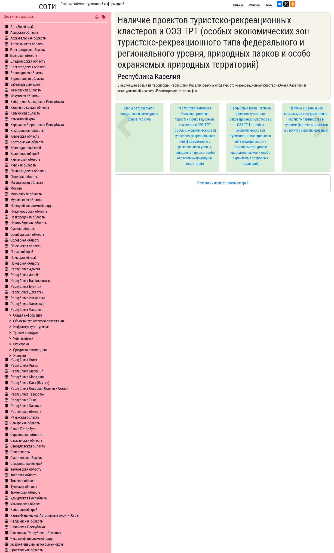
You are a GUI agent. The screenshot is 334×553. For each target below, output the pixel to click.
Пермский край (21, 252)
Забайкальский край (25, 84)
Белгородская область (27, 50)
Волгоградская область (28, 67)
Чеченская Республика (27, 527)
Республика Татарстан (27, 394)
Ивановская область (25, 90)
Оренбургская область (27, 234)
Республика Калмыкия (27, 304)
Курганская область (25, 159)
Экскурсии (21, 344)
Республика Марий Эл (26, 371)
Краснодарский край (25, 148)
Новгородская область (27, 217)
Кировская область (24, 136)
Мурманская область (26, 200)
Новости (19, 356)
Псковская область (25, 263)
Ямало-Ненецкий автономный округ (37, 544)
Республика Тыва (23, 400)
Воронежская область (27, 78)
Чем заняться (23, 338)
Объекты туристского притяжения (38, 321)
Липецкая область (24, 177)
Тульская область (23, 486)
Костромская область (27, 142)
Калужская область (25, 113)
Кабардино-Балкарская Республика (37, 102)
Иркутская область (24, 96)
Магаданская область (26, 182)
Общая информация (27, 315)
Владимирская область (27, 61)
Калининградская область (29, 107)
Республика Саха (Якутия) (29, 383)
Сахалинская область (26, 440)
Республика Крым (24, 365)
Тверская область (23, 475)
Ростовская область (25, 411)
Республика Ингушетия (27, 298)
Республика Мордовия (27, 377)
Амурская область (24, 32)
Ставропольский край (26, 463)
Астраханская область (27, 44)
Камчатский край (22, 119)
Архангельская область (28, 38)
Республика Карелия (26, 309)
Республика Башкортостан (30, 280)
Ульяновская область (26, 504)
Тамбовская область (25, 469)
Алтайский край (22, 26)
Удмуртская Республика (28, 498)
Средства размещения (30, 350)
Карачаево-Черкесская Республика (37, 125)
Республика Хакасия (25, 406)
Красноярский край (24, 153)
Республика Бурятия (25, 286)
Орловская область (25, 240)
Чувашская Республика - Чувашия (35, 533)
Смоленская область (26, 458)
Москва (16, 188)
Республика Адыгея (25, 269)
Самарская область (25, 423)
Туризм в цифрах (25, 332)
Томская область (23, 481)
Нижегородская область (28, 211)
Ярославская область (26, 550)
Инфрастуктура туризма (31, 327)
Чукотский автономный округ (32, 538)
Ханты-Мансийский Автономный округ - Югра (44, 515)
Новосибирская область (28, 223)
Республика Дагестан (26, 292)
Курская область (23, 165)
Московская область (26, 194)
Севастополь (20, 452)
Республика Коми (23, 359)
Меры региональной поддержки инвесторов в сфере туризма (139, 113)
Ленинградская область (28, 171)
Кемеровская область (27, 130)
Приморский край (23, 257)
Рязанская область (24, 417)
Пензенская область (25, 246)
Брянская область (23, 55)
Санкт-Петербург (23, 429)
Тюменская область (25, 492)
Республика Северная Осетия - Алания (39, 388)
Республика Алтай (24, 275)
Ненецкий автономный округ (31, 205)
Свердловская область (27, 446)
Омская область (22, 229)
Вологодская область (26, 73)
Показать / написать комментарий (222, 183)
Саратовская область (26, 434)
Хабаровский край (23, 510)
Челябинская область (26, 521)
